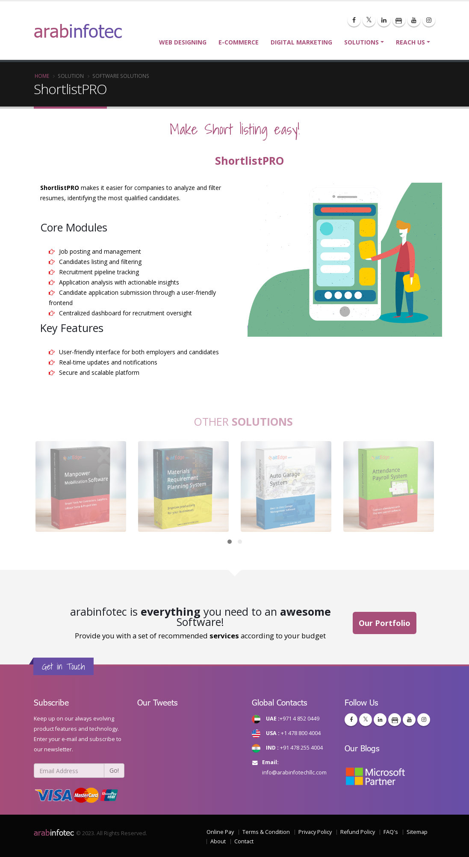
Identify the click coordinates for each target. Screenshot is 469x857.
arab (78, 30)
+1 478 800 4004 (301, 733)
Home (42, 75)
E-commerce (238, 42)
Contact (244, 841)
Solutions (361, 42)
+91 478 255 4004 (301, 747)
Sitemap (417, 832)
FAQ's (390, 832)
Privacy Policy (315, 832)
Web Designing (182, 42)
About (218, 841)
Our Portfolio (384, 623)
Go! (114, 770)
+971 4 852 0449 (299, 718)
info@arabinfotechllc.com (294, 772)
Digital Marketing (301, 42)
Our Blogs (362, 747)
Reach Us (410, 42)
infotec (54, 832)
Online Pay (220, 832)
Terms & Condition (266, 832)
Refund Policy (357, 832)
